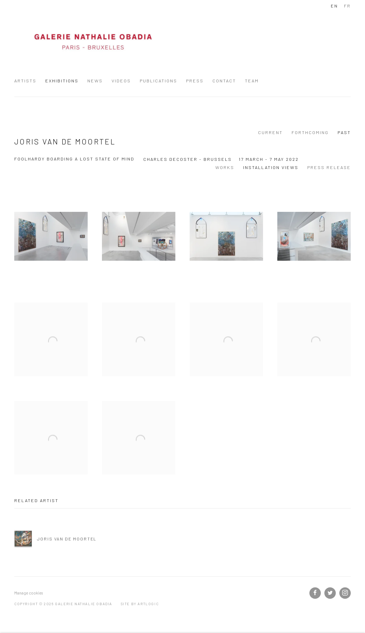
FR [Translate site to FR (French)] (347, 6)
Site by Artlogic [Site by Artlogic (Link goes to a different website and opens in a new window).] (140, 604)
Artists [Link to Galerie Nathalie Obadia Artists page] (25, 80)
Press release (329, 167)
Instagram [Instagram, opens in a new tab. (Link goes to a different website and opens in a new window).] (345, 593)
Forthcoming (310, 132)
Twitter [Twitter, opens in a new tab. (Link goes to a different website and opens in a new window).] (330, 593)
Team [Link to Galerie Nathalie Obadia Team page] (252, 80)
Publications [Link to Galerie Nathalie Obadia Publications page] (158, 80)
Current (270, 132)
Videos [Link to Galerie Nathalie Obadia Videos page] (121, 80)
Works (224, 167)
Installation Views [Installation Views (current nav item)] (270, 167)
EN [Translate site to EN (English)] (334, 6)
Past (344, 132)
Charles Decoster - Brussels (187, 159)
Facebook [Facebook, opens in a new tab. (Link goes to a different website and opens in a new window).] (315, 593)
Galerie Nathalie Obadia (92, 42)
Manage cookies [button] (28, 593)
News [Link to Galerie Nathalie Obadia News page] (95, 80)
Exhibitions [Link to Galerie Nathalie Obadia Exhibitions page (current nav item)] (61, 80)
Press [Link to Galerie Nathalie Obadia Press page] (195, 80)
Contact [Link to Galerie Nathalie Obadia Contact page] (224, 80)
